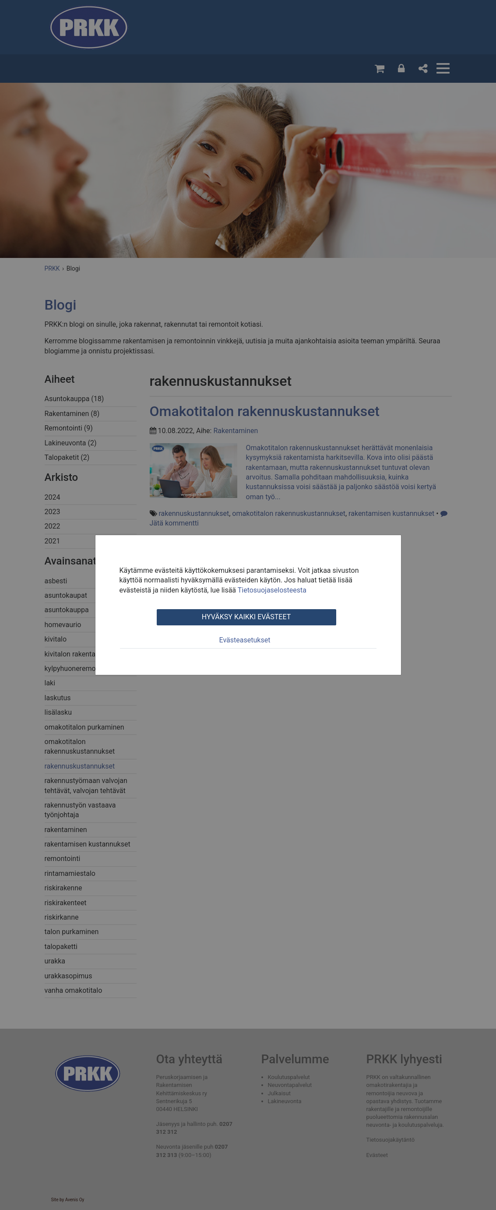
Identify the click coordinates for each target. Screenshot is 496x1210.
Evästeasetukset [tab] (245, 640)
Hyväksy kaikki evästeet (246, 617)
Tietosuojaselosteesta (272, 590)
